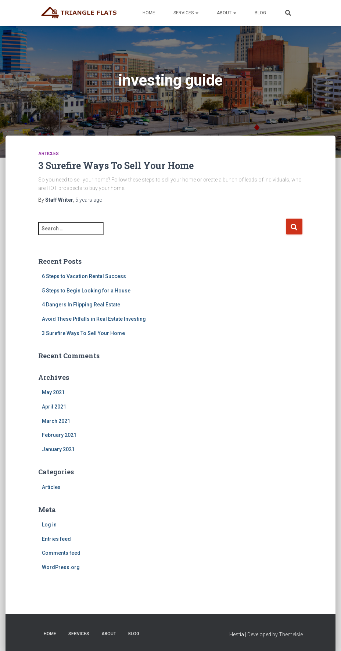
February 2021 (59, 435)
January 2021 (58, 449)
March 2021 (56, 421)
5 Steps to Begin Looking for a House (86, 291)
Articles (48, 153)
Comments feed (61, 553)
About (226, 12)
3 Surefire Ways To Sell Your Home (116, 165)
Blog (260, 12)
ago (89, 200)
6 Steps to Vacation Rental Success (84, 276)
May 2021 (53, 392)
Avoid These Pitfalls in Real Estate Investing (94, 319)
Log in (49, 525)
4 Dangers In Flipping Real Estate (81, 304)
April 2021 (54, 407)
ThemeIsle (291, 634)
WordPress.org (61, 567)
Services (185, 12)
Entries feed (56, 539)
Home (149, 12)
